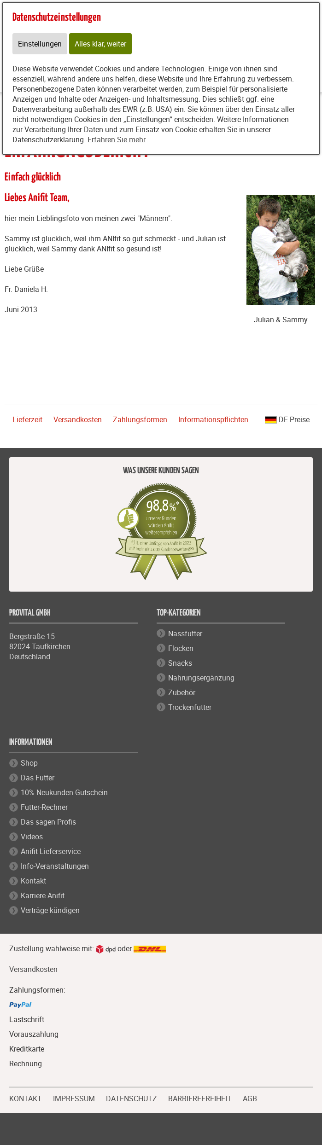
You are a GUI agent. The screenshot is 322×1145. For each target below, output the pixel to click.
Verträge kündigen (50, 910)
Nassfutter (185, 633)
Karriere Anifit (42, 895)
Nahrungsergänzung (201, 678)
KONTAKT (25, 1097)
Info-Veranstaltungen (55, 866)
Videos (32, 836)
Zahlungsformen (140, 419)
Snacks (180, 663)
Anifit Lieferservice (51, 851)
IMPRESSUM (74, 1097)
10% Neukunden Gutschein (64, 792)
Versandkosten (77, 419)
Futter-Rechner (44, 807)
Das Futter (37, 778)
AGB (250, 1099)
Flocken (180, 648)
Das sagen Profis (48, 822)
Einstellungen (40, 44)
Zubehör (181, 692)
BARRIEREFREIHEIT (200, 1097)
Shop (29, 763)
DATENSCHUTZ (131, 1097)
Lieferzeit (27, 419)
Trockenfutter (189, 707)
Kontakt (33, 881)
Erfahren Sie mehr (117, 139)
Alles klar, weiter (100, 44)
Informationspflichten (213, 419)
